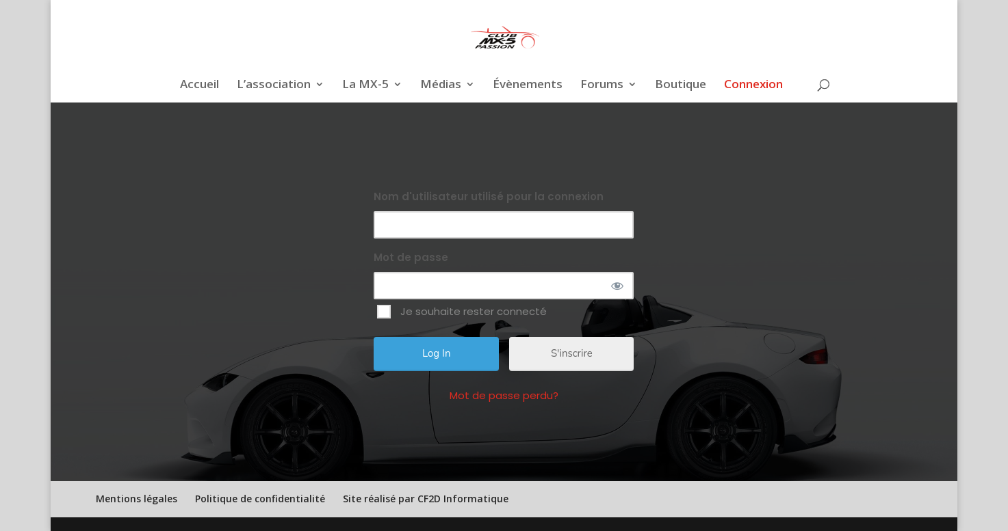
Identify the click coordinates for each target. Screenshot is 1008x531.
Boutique (680, 85)
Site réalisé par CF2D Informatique (425, 498)
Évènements (528, 85)
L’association (274, 85)
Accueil (199, 85)
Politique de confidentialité (260, 498)
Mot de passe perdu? (504, 395)
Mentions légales (136, 498)
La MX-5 (365, 85)
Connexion (753, 85)
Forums (601, 85)
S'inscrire (572, 353)
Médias (440, 85)
